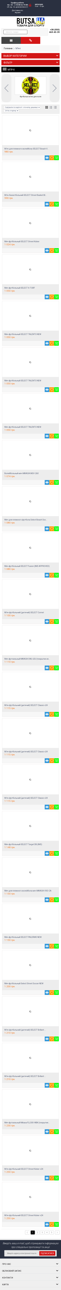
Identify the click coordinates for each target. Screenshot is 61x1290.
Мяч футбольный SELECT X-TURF (19, 288)
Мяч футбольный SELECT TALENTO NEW (22, 334)
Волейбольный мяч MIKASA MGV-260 (21, 473)
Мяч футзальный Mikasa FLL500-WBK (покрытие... (27, 1122)
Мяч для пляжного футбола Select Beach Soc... (25, 520)
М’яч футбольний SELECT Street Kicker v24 (23, 1169)
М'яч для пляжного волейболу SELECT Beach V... (26, 149)
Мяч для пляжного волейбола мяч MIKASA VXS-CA (27, 891)
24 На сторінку (11, 110)
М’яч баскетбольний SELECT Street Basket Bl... (25, 195)
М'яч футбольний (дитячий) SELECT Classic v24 (26, 705)
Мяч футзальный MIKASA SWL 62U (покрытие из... (27, 659)
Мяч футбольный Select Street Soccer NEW (23, 983)
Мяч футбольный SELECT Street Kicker (21, 241)
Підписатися (47, 1253)
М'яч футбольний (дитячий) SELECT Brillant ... (25, 1030)
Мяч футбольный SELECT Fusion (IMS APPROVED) (27, 566)
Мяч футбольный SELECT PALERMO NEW (23, 937)
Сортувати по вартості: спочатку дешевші (22, 107)
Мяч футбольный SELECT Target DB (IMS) (23, 844)
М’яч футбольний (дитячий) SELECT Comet (24, 612)
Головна (8, 48)
